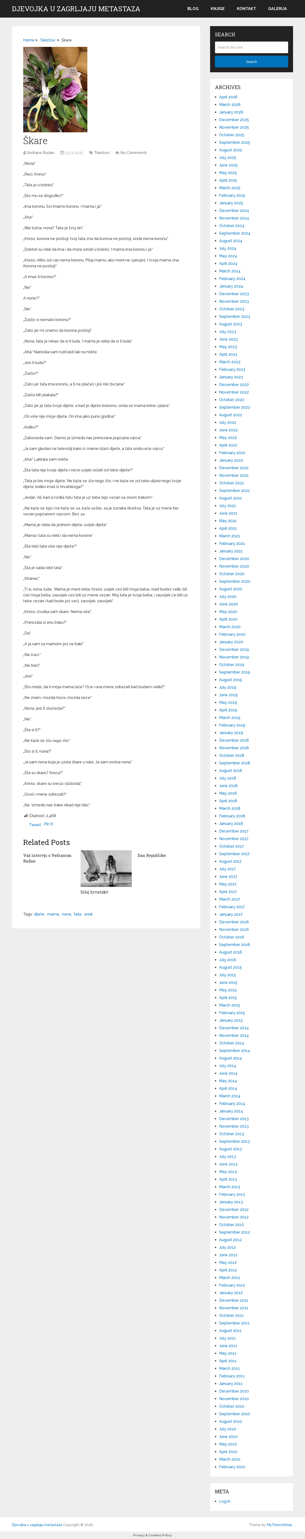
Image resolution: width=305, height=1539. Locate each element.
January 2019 (231, 732)
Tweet (35, 824)
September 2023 (234, 316)
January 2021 (231, 551)
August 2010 (230, 1421)
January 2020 (231, 642)
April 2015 (228, 997)
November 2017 (234, 838)
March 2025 (229, 188)
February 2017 (232, 907)
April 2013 (228, 1179)
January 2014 (231, 1111)
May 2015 (228, 990)
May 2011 (227, 1353)
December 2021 (234, 468)
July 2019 (227, 687)
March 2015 (229, 1005)
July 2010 (227, 1429)
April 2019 (228, 710)
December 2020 (234, 558)
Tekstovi (102, 152)
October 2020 (231, 574)
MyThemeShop (279, 1525)
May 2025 (228, 172)
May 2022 (228, 437)
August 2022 (230, 415)
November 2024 (234, 218)
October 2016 (231, 937)
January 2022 (231, 460)
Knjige (218, 8)
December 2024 (234, 210)
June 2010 (228, 1436)
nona (66, 914)
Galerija (277, 8)
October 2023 (231, 309)
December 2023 (234, 293)
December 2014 (234, 1028)
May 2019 (228, 702)
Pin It (48, 824)
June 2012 (228, 1255)
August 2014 (230, 1058)
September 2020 (234, 581)
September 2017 (234, 854)
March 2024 (230, 271)
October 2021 (231, 483)
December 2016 (234, 922)
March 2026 (230, 104)
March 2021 (229, 536)
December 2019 (234, 649)
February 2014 (232, 1103)
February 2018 (232, 816)
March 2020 (230, 626)
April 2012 (228, 1270)
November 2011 (233, 1308)
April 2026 (228, 97)
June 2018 (228, 785)
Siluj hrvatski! (94, 891)
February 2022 (232, 452)
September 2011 (234, 1323)
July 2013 (227, 1156)
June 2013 (228, 1164)
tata (77, 914)
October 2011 (231, 1315)
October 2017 (231, 846)
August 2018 (230, 770)
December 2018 (234, 740)
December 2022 (234, 384)
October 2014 (231, 1043)
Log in (224, 1501)
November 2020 (234, 566)
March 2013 (229, 1187)
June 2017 (228, 876)
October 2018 (231, 755)
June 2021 (228, 513)
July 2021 (227, 505)
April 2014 (228, 1088)
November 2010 (234, 1398)
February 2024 (232, 278)
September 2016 (234, 944)
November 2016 (234, 929)
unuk (88, 914)
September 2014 (234, 1050)
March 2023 (229, 362)
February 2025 (232, 195)
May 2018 (228, 793)
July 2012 (227, 1247)
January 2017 (231, 914)
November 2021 (234, 475)
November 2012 (234, 1217)
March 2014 (229, 1096)
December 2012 (234, 1209)
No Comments (133, 152)
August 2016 (230, 952)
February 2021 (232, 543)
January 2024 (231, 286)
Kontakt (246, 8)
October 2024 (231, 225)
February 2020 (232, 634)
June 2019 (228, 695)
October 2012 (231, 1224)
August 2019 (230, 679)
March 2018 (229, 808)
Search (251, 62)
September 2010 (234, 1414)
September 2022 (234, 407)
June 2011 (228, 1345)
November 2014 (234, 1035)
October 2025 (231, 135)
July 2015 (227, 975)
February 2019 (232, 725)
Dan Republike (152, 855)
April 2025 (228, 180)
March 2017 (229, 899)
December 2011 (233, 1300)
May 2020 (228, 611)
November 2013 (234, 1126)
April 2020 (228, 619)
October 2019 (231, 664)
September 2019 (234, 672)
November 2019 (234, 657)
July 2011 (227, 1338)
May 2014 (228, 1081)
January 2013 (231, 1202)
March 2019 (229, 717)
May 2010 (228, 1444)
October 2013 (231, 1134)
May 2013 (228, 1171)
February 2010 (232, 1467)
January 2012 (231, 1292)
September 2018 (234, 763)
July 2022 (227, 422)
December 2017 (234, 831)
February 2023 (232, 369)
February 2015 (232, 1012)
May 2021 (228, 521)
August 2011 (230, 1330)
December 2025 (234, 119)
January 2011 (231, 1383)
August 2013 (230, 1149)
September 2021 (234, 490)
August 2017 (230, 861)
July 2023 (227, 331)
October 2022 (231, 399)
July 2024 (227, 248)
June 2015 (228, 982)
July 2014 (227, 1065)
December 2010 (234, 1391)
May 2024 (228, 256)
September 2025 (234, 142)
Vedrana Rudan (40, 152)
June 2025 (228, 165)
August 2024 (230, 241)
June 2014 (228, 1073)
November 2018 (234, 748)
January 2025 (231, 203)
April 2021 (228, 528)
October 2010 (231, 1406)
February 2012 (232, 1285)
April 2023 (228, 354)
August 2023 (230, 324)
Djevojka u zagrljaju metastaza (76, 8)
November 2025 (234, 127)
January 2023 (231, 377)
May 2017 (228, 884)
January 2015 (231, 1020)
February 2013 (232, 1194)
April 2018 (228, 801)
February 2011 (232, 1376)
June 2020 (228, 604)
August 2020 (230, 589)
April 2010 (228, 1451)
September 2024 (234, 233)
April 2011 (228, 1361)
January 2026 (231, 112)
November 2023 (234, 301)
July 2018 (227, 778)
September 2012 (234, 1232)
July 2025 (227, 157)
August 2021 (230, 498)
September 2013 (234, 1141)
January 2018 (231, 823)
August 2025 (230, 150)
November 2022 (234, 392)
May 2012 (228, 1262)
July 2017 (227, 869)
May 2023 (228, 346)
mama (53, 914)
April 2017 (228, 891)
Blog (193, 8)
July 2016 (227, 959)
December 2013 (234, 1118)
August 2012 (230, 1239)
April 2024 (228, 263)
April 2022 (228, 445)
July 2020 (227, 596)
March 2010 (229, 1459)
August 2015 (230, 967)
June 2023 (228, 339)
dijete (39, 914)
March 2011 (229, 1368)
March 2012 (229, 1277)
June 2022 (228, 430)
